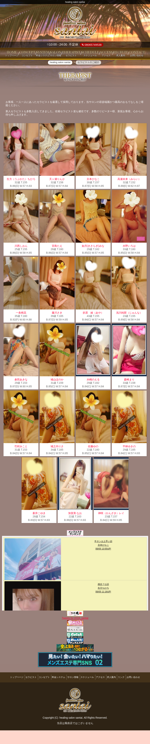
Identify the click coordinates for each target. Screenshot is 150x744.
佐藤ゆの (93, 461)
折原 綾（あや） (93, 327)
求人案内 (128, 689)
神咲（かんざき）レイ (111, 528)
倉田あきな (21, 394)
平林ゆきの (129, 461)
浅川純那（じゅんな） (129, 327)
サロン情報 (80, 689)
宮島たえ (57, 260)
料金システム (63, 689)
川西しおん (21, 260)
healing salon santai (71, 731)
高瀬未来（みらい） (129, 193)
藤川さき (57, 327)
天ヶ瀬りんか (57, 193)
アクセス (114, 689)
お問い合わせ (75, 692)
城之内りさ (57, 461)
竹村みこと (21, 461)
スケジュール (98, 689)
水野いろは (129, 260)
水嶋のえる (93, 394)
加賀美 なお (75, 528)
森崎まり (129, 394)
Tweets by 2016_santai (75, 632)
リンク (141, 689)
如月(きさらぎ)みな (93, 260)
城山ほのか (57, 394)
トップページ (12, 689)
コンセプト (45, 689)
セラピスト (29, 689)
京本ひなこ (93, 193)
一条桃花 (21, 327)
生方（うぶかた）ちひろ (21, 193)
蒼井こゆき (39, 528)
